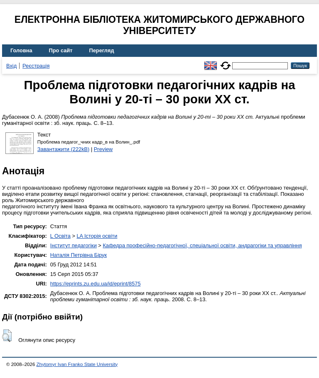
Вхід (11, 66)
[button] (7, 335)
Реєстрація (35, 66)
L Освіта (60, 236)
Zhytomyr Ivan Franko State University (77, 364)
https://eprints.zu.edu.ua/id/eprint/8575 (95, 283)
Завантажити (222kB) (63, 149)
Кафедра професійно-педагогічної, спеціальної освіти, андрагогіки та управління (202, 245)
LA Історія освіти (96, 236)
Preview (103, 149)
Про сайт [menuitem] (61, 50)
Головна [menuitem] (21, 50)
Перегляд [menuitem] (101, 50)
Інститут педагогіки (73, 245)
